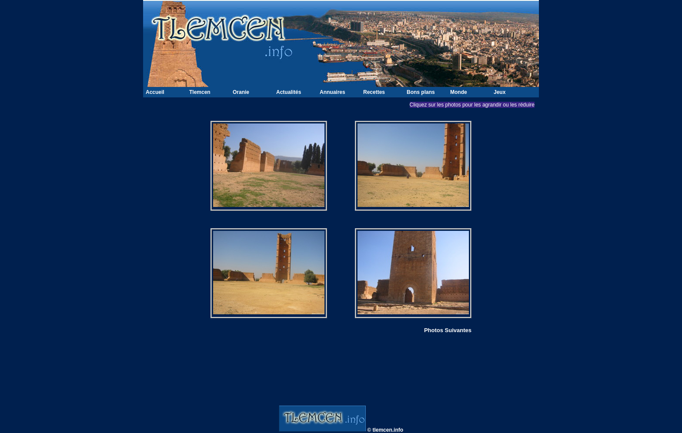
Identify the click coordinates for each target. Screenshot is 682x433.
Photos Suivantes (447, 330)
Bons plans (421, 92)
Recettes (374, 92)
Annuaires (332, 92)
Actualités (288, 92)
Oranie (241, 92)
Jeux (499, 92)
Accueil (155, 92)
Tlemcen (200, 92)
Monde (458, 92)
